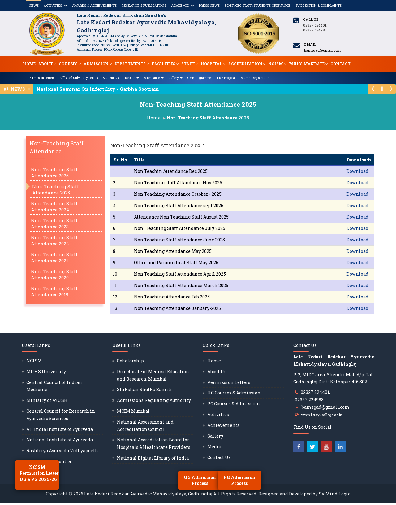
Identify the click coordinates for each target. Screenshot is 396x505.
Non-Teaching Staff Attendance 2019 (54, 291)
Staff (189, 63)
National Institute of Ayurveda (59, 440)
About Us (216, 371)
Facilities (165, 63)
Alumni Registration (255, 78)
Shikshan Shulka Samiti (144, 389)
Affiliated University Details (78, 78)
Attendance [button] (154, 78)
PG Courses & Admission (233, 404)
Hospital (213, 63)
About (47, 63)
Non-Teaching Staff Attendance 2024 (54, 206)
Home (29, 63)
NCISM (277, 63)
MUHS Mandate (308, 63)
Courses (70, 63)
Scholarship (130, 361)
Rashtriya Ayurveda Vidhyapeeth (62, 450)
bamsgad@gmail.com (326, 407)
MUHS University (46, 371)
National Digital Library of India (153, 458)
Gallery (215, 436)
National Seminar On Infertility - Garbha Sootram (99, 89)
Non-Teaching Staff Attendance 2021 (54, 257)
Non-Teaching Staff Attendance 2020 (54, 274)
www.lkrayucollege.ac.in (321, 414)
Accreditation (247, 63)
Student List (111, 78)
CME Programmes (199, 78)
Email (310, 44)
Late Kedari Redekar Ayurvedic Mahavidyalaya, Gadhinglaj (148, 494)
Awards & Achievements (94, 5)
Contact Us (219, 457)
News (34, 5)
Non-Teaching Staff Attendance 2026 (54, 172)
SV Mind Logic (334, 494)
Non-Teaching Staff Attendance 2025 (55, 189)
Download (357, 171)
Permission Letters (41, 78)
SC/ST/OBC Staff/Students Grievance (258, 5)
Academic (180, 5)
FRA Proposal (226, 78)
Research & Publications (144, 5)
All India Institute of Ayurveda (59, 429)
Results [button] (132, 78)
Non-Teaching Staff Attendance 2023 (54, 223)
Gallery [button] (176, 78)
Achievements (223, 425)
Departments (131, 63)
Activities (53, 5)
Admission (98, 63)
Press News (209, 5)
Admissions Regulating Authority (154, 400)
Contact (340, 63)
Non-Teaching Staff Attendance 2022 (54, 240)
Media (214, 446)
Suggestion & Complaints (318, 5)
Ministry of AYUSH (47, 400)
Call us (310, 19)
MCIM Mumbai (133, 411)
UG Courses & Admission (233, 393)
